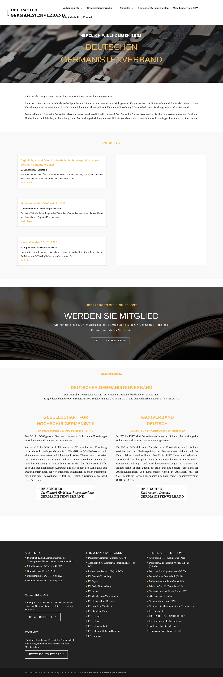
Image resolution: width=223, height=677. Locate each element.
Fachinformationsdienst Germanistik (166, 581)
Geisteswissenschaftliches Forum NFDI (168, 591)
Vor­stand (42, 170)
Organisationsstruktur (99, 8)
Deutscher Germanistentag (153, 8)
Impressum (106, 672)
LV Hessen (93, 591)
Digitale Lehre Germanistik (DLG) (166, 576)
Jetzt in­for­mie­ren (110, 340)
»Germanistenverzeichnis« (162, 596)
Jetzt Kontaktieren (46, 654)
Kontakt (87, 17)
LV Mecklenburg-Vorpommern (103, 596)
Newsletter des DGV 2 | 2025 (39, 242)
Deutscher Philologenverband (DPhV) (167, 571)
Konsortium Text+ (158, 611)
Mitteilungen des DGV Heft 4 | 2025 (43, 203)
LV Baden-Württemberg (99, 576)
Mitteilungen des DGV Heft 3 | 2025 (44, 575)
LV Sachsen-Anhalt (97, 626)
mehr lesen (27, 182)
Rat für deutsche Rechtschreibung (165, 621)
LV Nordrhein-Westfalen (100, 606)
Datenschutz (119, 672)
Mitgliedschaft (71, 17)
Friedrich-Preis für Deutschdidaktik (166, 586)
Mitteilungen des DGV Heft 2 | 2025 (44, 580)
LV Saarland (94, 616)
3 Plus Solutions (90, 672)
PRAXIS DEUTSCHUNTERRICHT (166, 616)
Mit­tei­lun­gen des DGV (50, 208)
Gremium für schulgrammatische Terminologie (171, 606)
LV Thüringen (95, 636)
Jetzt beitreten (43, 616)
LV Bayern (93, 581)
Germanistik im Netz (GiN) (162, 601)
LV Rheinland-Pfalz (97, 611)
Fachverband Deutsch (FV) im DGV (105, 571)
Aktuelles (125, 8)
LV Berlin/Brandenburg (99, 586)
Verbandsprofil (71, 8)
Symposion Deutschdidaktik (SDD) (166, 631)
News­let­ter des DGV (47, 247)
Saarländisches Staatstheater (162, 626)
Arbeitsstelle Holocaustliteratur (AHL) (167, 558)
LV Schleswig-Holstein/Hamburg (104, 631)
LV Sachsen (93, 621)
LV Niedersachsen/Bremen (101, 601)
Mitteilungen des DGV (185, 8)
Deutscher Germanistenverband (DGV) (107, 558)
